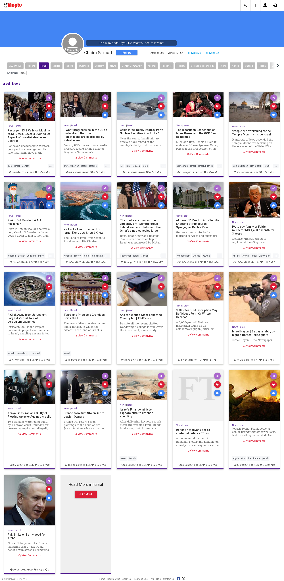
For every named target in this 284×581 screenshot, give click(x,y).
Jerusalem (21, 353)
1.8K (199, 262)
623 (141, 172)
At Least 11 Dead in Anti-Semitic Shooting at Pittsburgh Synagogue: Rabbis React (197, 223)
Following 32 (212, 52)
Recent (31, 65)
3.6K (143, 464)
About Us (126, 579)
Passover (166, 65)
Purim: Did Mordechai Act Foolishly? (25, 222)
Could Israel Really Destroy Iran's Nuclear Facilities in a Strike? (142, 131)
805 (30, 172)
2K (199, 464)
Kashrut (152, 65)
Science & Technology (202, 65)
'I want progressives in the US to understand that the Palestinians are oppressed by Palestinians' (85, 135)
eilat (243, 458)
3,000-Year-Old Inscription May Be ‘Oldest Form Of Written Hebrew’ (196, 313)
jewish (265, 458)
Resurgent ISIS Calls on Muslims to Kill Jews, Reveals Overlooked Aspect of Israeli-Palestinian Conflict (29, 136)
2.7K (30, 464)
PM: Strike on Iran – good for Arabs (27, 536)
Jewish (25, 165)
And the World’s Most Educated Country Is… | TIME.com (141, 316)
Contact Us (168, 579)
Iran (128, 165)
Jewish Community (132, 65)
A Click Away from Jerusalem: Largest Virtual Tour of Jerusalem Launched (28, 318)
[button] (245, 5)
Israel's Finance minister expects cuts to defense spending (136, 413)
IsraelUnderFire (205, 165)
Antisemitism (183, 255)
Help (158, 579)
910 (86, 262)
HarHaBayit (256, 165)
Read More (86, 494)
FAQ (152, 579)
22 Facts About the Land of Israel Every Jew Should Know (83, 230)
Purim (223, 65)
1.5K (254, 172)
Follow (126, 52)
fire (249, 458)
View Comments (29, 158)
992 (85, 172)
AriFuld (236, 255)
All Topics (15, 65)
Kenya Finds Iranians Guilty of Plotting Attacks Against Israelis (27, 416)
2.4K (199, 172)
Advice (235, 65)
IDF (122, 165)
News (113, 65)
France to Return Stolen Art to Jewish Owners (84, 414)
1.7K (254, 359)
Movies (56, 65)
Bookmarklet (113, 579)
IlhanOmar (125, 255)
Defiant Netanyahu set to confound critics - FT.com (193, 431)
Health (262, 65)
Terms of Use (141, 579)
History (181, 65)
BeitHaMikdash (240, 165)
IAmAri (245, 255)
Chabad (249, 65)
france (256, 458)
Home (102, 579)
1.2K (143, 359)
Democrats (182, 165)
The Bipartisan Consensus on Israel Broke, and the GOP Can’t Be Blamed (197, 133)
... (50, 166)
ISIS (10, 165)
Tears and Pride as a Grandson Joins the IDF (84, 316)
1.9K (143, 262)
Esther (21, 255)
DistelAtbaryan (71, 165)
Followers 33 (194, 52)
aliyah (236, 458)
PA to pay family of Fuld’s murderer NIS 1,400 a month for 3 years (253, 230)
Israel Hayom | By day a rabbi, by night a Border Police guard (253, 333)
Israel (44, 65)
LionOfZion (264, 255)
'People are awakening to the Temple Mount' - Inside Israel (251, 132)
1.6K (30, 262)
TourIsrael (34, 353)
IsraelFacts (97, 255)
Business (84, 65)
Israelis (93, 165)
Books (69, 65)
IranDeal (136, 165)
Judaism (99, 65)
